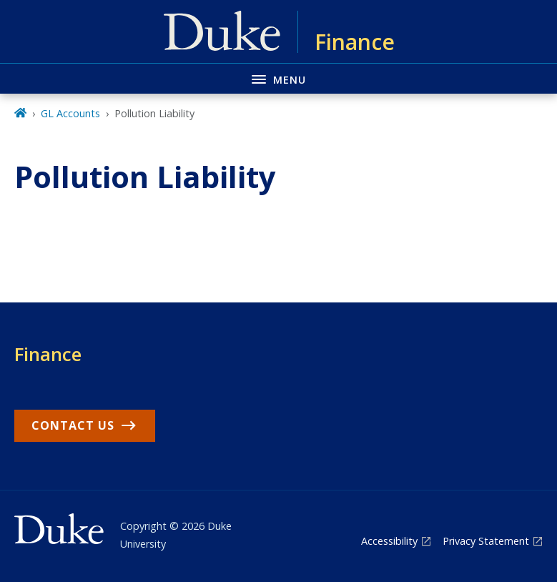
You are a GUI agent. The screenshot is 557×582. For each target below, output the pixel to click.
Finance (48, 354)
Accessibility (389, 541)
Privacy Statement (486, 541)
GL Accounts (70, 113)
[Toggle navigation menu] (278, 78)
